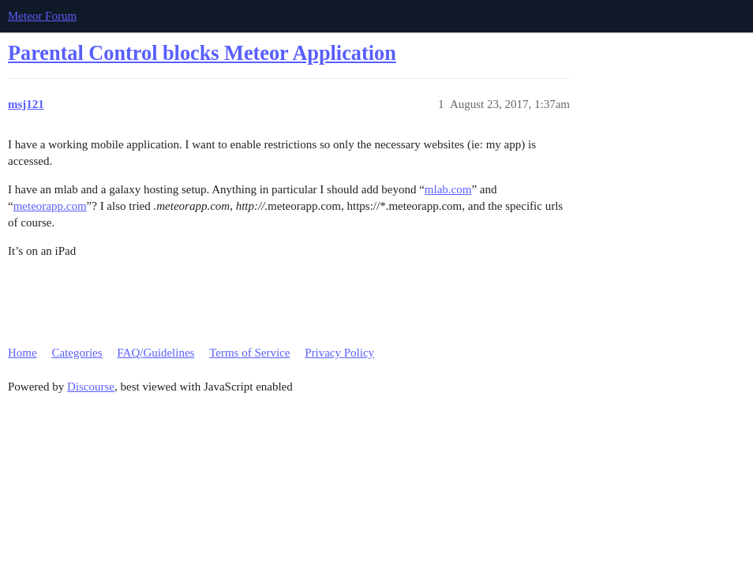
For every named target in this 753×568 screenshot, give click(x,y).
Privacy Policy (339, 352)
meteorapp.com (50, 206)
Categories (76, 352)
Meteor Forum (42, 15)
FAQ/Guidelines (155, 352)
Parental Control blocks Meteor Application (202, 53)
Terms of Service (249, 352)
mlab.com (448, 189)
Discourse (90, 386)
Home (22, 352)
